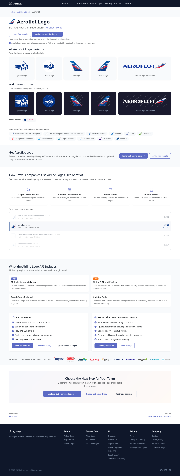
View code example (67, 345)
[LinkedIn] (165, 470)
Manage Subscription (138, 447)
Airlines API (112, 440)
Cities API (112, 451)
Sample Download (137, 443)
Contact (128, 3)
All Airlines (90, 436)
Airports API (113, 443)
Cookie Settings (158, 447)
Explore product (106, 345)
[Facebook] (170, 470)
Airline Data (67, 3)
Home (12, 11)
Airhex (15, 3)
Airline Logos (96, 3)
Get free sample (20, 34)
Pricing (108, 3)
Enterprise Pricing (137, 440)
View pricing (126, 345)
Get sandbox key (44, 345)
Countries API (113, 455)
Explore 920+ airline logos (47, 34)
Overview (112, 436)
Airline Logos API (115, 447)
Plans (132, 436)
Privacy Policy (157, 440)
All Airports (90, 440)
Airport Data (82, 3)
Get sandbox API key (96, 393)
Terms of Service (159, 443)
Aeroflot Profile (53, 27)
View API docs (22, 345)
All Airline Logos (92, 443)
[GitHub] (161, 470)
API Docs (118, 3)
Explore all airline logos (133, 156)
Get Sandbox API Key (116, 459)
